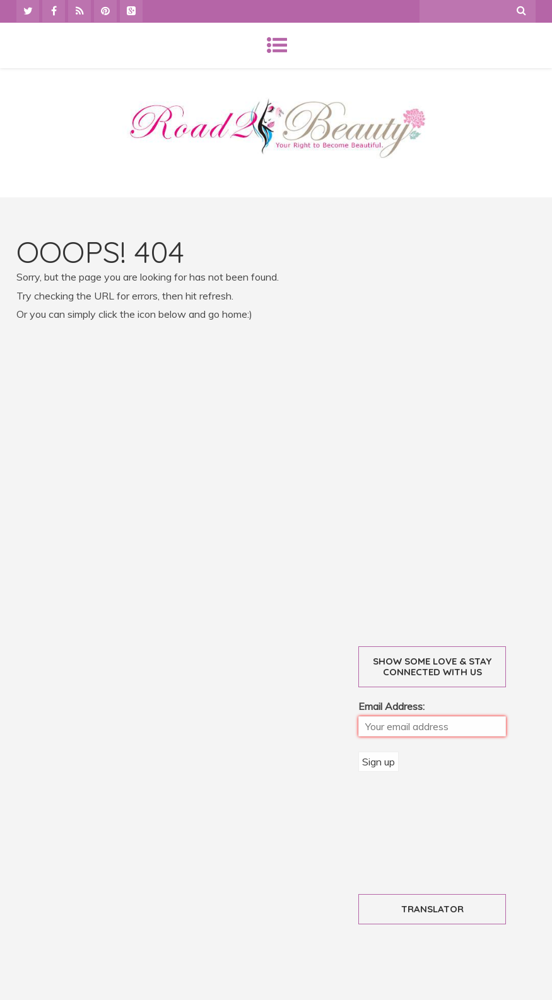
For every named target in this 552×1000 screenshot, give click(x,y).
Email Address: (391, 706)
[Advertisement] (454, 426)
